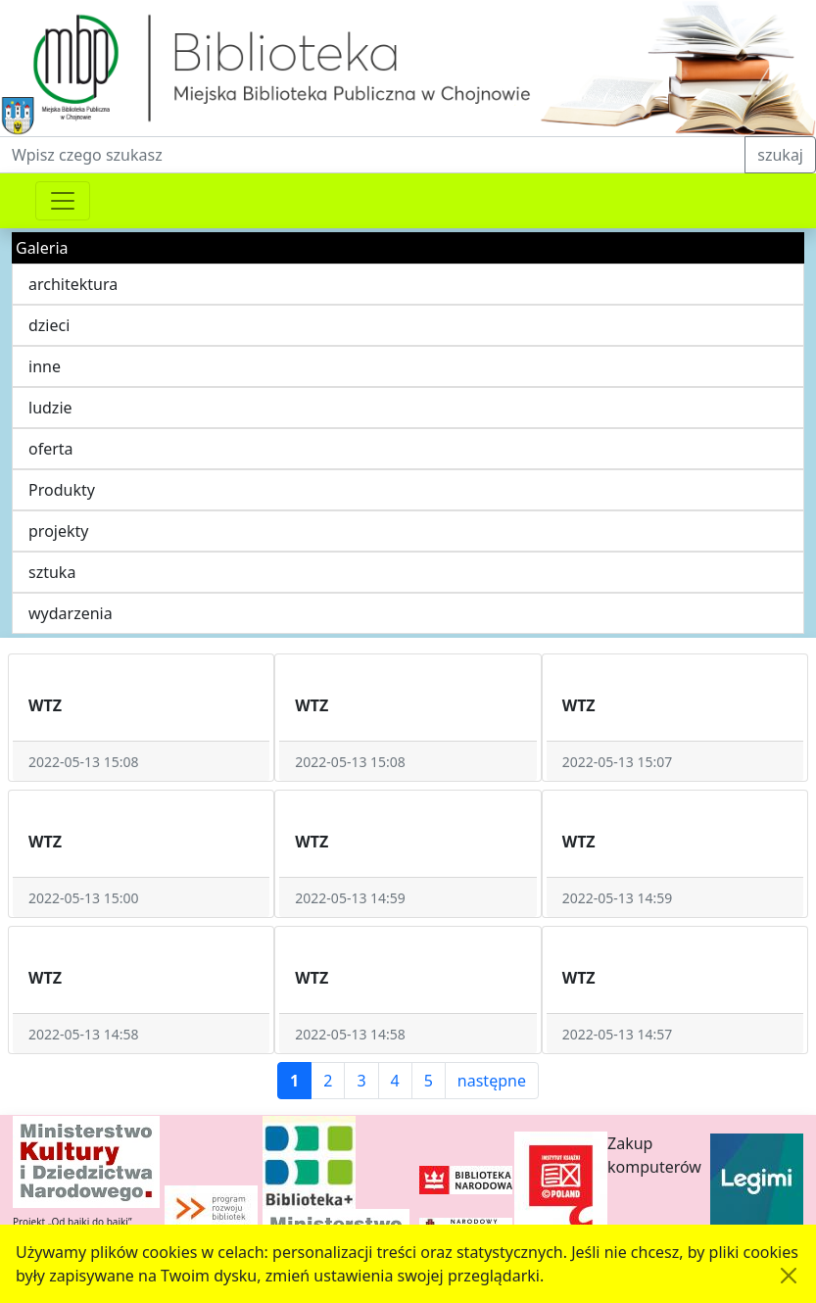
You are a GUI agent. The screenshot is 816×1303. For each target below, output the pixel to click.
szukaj (780, 155)
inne (44, 366)
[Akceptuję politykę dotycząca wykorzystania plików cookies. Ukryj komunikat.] (788, 1275)
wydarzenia (70, 613)
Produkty (61, 490)
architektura (73, 284)
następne (491, 1080)
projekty (58, 531)
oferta (50, 448)
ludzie (50, 407)
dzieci (49, 325)
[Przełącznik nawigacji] (62, 200)
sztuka (51, 572)
